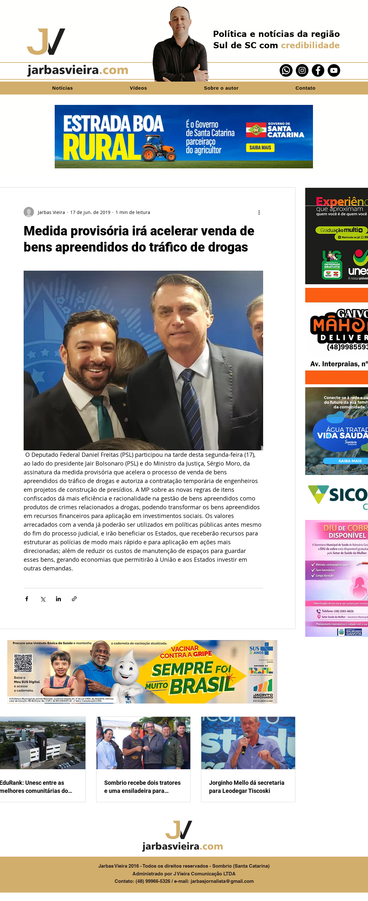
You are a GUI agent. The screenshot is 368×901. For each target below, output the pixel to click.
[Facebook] (318, 70)
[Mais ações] (259, 212)
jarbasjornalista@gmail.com (222, 881)
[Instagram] (302, 70)
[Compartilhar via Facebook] (27, 599)
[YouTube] (334, 70)
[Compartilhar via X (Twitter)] (42, 599)
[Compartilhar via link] (74, 599)
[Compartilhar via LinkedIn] (58, 599)
